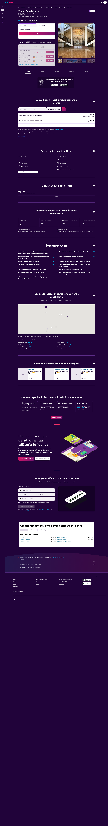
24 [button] (30, 53)
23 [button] (51, 50)
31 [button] (30, 57)
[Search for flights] (2, 6)
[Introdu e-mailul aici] (38, 716)
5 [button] (37, 43)
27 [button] (40, 53)
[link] (56, 635)
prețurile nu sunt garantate (58, 775)
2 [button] (51, 39)
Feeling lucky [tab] (33, 747)
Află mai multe (59, 347)
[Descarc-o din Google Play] (54, 85)
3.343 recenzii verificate (30, 20)
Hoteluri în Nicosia (24, 759)
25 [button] (33, 53)
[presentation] (64, 85)
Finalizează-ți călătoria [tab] (45, 747)
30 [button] (51, 53)
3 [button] (67, 39)
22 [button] (48, 50)
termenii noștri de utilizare (44, 727)
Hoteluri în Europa (31, 7)
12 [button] (37, 46)
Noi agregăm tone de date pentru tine (57, 782)
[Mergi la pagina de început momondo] (10, 2)
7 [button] (44, 43)
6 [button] (40, 43)
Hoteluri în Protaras (25, 757)
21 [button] (44, 50)
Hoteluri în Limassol (61, 757)
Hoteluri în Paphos (49, 7)
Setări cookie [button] (21, 354)
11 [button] (33, 46)
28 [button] (44, 53)
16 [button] (51, 46)
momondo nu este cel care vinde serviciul (57, 779)
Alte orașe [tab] (23, 747)
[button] (2, 2)
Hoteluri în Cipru (40, 7)
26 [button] (37, 53)
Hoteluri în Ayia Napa (62, 755)
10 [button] (30, 46)
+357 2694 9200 (22, 18)
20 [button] (40, 50)
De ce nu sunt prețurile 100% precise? (57, 785)
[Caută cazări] (2, 10)
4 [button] (33, 43)
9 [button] (51, 43)
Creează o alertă (80, 625)
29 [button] (48, 53)
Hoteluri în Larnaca (24, 755)
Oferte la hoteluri (21, 7)
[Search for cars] (2, 13)
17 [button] (29, 50)
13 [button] (40, 46)
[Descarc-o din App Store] (64, 85)
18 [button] (33, 50)
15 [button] (48, 46)
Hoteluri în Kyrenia (24, 761)
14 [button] (44, 46)
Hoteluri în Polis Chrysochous (64, 759)
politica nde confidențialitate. (24, 728)
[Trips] (2, 17)
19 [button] (37, 50)
